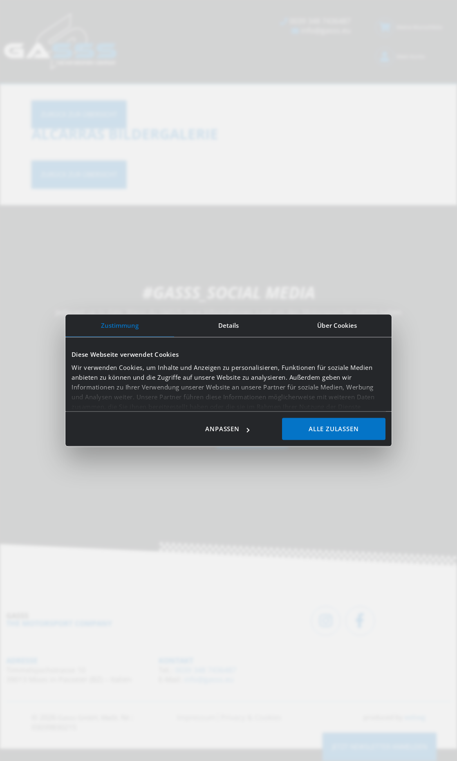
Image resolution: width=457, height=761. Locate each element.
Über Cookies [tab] (337, 325)
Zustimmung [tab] (120, 325)
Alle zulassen (333, 429)
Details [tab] (228, 325)
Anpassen (227, 429)
